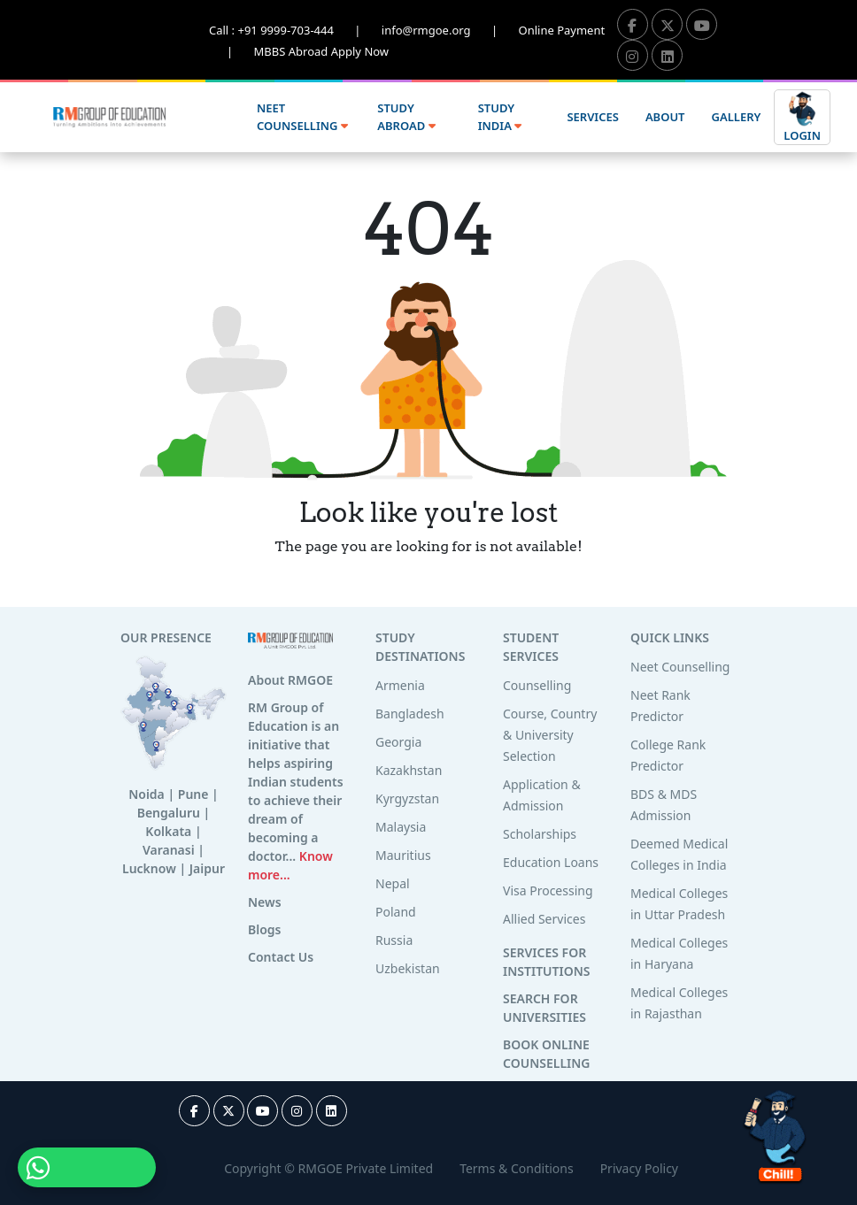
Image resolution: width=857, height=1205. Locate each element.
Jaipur (207, 868)
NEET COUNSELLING (302, 117)
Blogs (265, 929)
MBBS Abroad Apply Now (322, 51)
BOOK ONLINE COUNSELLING (546, 1053)
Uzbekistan (407, 968)
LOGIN (802, 116)
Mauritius (403, 855)
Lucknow (149, 868)
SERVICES (592, 117)
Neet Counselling (680, 666)
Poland (395, 911)
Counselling (537, 685)
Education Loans (550, 862)
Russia (394, 940)
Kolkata (168, 831)
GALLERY (736, 117)
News (265, 902)
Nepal (392, 883)
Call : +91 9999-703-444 (295, 30)
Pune (193, 794)
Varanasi (169, 849)
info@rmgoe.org (450, 30)
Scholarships (539, 833)
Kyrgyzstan (407, 798)
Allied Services (544, 918)
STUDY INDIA (500, 117)
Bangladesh (409, 713)
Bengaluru (168, 812)
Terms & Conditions (516, 1168)
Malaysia (400, 826)
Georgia (398, 741)
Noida (146, 794)
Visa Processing (548, 890)
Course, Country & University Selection (550, 734)
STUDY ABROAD (406, 117)
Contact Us (280, 956)
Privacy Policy (639, 1168)
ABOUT (665, 117)
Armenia (400, 685)
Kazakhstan (408, 770)
